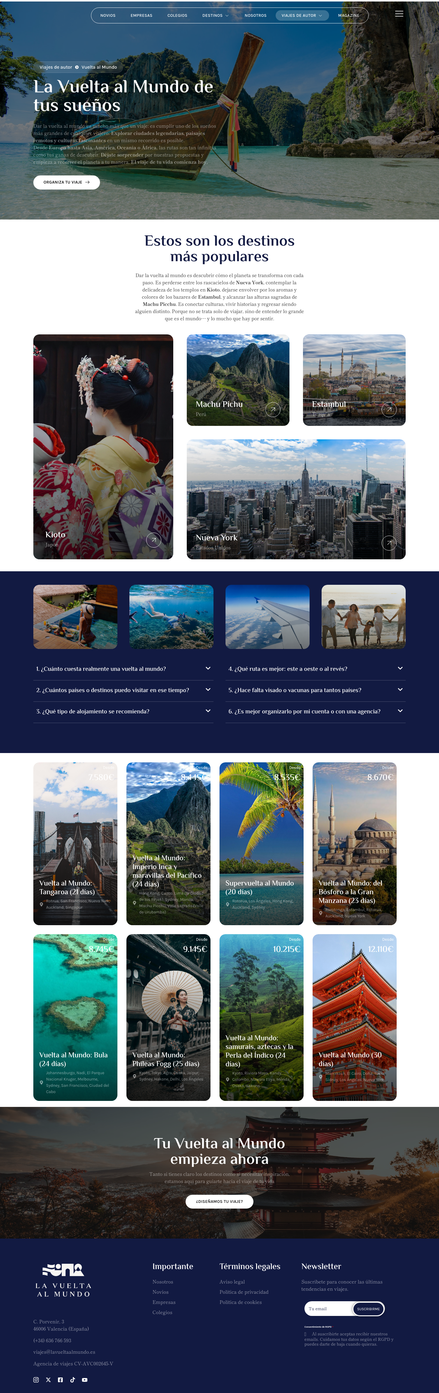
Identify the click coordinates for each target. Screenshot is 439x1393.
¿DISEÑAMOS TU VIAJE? (219, 1201)
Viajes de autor (302, 15)
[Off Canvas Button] (399, 13)
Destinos (216, 15)
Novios (108, 15)
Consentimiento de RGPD (318, 1327)
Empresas (142, 15)
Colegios (177, 15)
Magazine (348, 15)
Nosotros (256, 15)
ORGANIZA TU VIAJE (67, 182)
